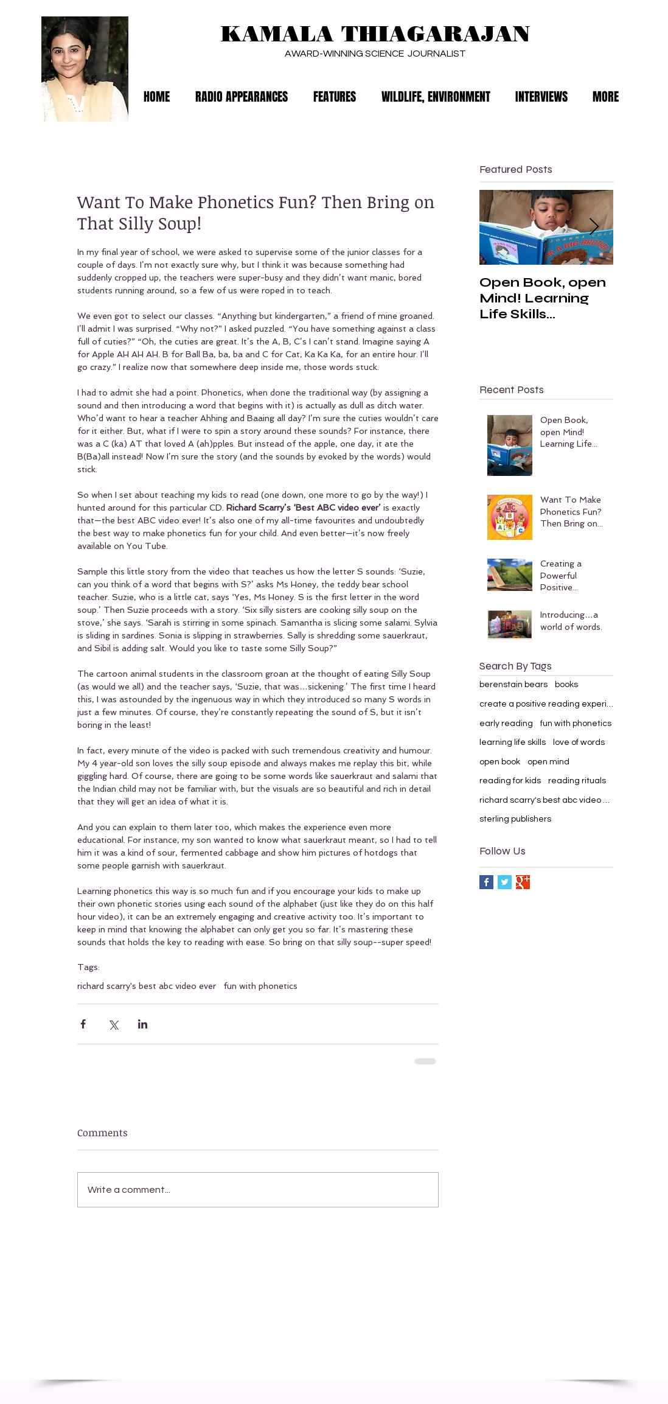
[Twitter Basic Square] (505, 882)
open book (499, 762)
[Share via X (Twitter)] (113, 1024)
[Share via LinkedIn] (142, 1024)
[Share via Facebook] (83, 1024)
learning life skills (512, 742)
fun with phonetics (260, 986)
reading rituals (577, 781)
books (566, 684)
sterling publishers (515, 819)
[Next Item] (593, 227)
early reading (506, 723)
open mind (548, 762)
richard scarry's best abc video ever (146, 986)
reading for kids (510, 781)
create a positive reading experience (546, 704)
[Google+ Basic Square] (523, 882)
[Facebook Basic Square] (486, 882)
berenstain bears (513, 684)
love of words (579, 742)
